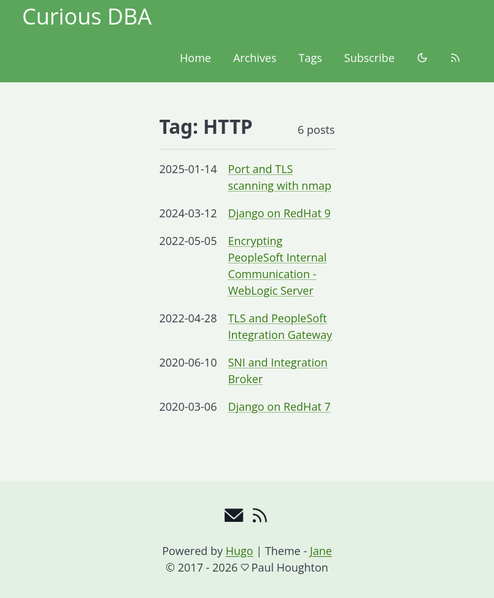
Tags (310, 57)
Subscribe (369, 57)
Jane (321, 550)
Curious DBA (87, 16)
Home (195, 57)
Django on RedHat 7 (279, 406)
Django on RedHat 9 (279, 213)
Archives (255, 57)
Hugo (239, 550)
